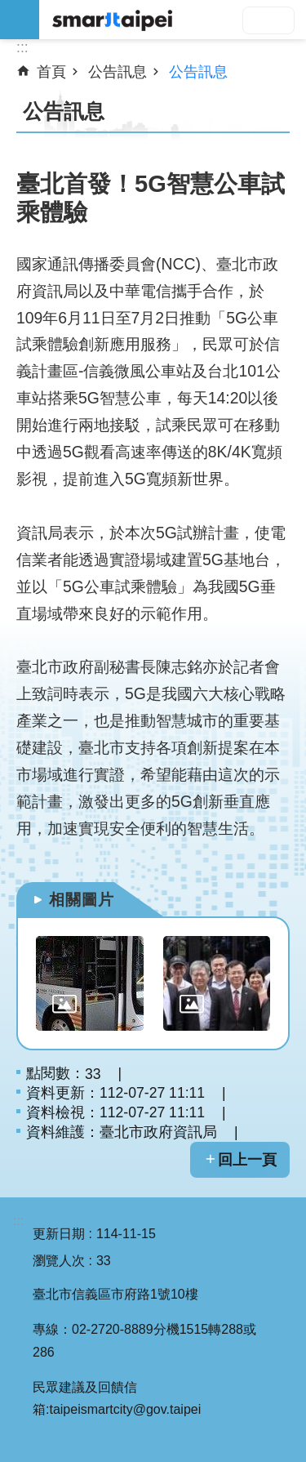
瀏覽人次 (59, 1261)
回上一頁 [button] (247, 1160)
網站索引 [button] (19, 19)
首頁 (51, 72)
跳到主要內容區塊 (8, 8)
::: (18, 1221)
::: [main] (22, 47)
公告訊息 (117, 72)
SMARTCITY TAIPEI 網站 (172, 19)
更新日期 (59, 1234)
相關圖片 (81, 899)
